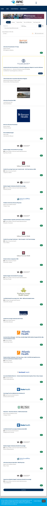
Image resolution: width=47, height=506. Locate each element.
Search (8, 22)
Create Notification (39, 33)
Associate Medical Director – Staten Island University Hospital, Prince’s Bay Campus (23, 376)
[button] (42, 25)
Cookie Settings (37, 501)
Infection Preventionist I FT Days (11, 46)
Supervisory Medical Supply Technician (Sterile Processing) (17, 479)
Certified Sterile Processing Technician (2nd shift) (15, 429)
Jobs (7, 8)
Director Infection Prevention (10, 124)
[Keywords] (12, 25)
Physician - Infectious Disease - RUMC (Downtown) (15, 411)
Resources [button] (23, 8)
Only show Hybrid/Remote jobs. (11, 28)
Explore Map (19, 22)
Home (2, 8)
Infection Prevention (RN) (9, 100)
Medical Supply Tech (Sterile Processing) (13, 149)
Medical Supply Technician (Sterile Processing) (14, 186)
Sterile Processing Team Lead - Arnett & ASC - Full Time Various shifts (19, 169)
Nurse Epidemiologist (8, 132)
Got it (44, 501)
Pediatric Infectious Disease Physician (12, 202)
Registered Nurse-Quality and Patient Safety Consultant (16, 219)
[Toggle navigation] (36, 2)
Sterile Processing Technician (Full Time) (13, 318)
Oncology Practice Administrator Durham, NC (14, 393)
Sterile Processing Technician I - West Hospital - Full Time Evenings (19, 239)
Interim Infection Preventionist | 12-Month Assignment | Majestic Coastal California (23, 67)
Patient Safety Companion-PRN (10, 259)
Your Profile (14, 8)
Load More (23, 490)
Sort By (4, 33)
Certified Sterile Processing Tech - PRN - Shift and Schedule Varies (18, 298)
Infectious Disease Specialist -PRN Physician (13, 462)
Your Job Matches (28, 22)
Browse (13, 22)
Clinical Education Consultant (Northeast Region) (15, 78)
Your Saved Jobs (36, 22)
